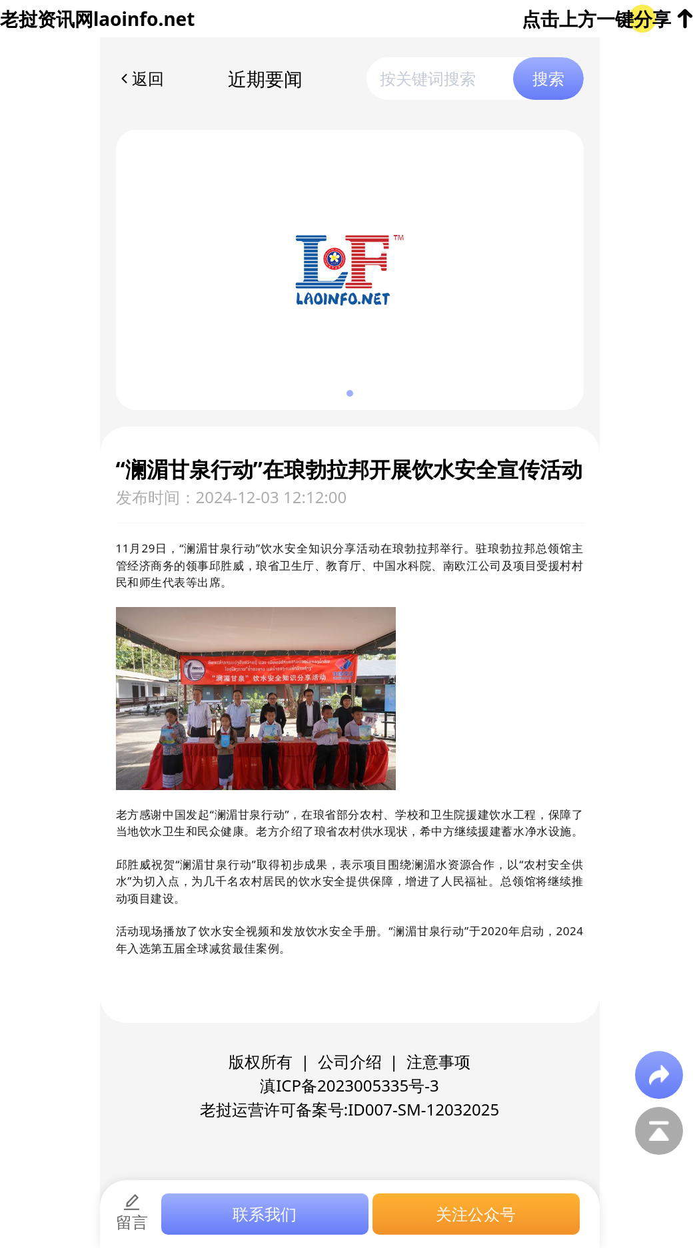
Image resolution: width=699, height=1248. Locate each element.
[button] (350, 393)
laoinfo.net (144, 18)
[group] (350, 270)
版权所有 (261, 1061)
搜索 (548, 78)
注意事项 (438, 1061)
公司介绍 (350, 1061)
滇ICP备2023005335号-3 (349, 1085)
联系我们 (265, 1214)
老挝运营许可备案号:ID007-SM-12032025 (350, 1109)
